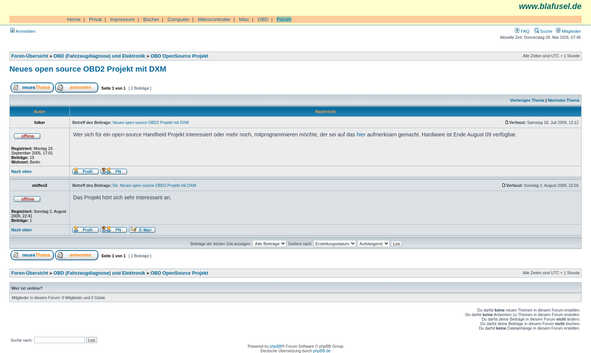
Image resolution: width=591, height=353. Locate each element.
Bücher (151, 19)
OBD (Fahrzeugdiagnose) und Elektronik (99, 56)
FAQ (522, 31)
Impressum (122, 19)
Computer (178, 19)
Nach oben (21, 171)
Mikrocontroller (214, 19)
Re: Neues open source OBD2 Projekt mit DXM (154, 185)
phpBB (276, 346)
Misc (244, 19)
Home (74, 19)
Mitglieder (568, 31)
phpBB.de (322, 350)
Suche (543, 31)
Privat (95, 19)
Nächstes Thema (563, 100)
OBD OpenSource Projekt (179, 56)
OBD (262, 19)
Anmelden (22, 31)
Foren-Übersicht (29, 56)
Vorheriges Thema (527, 100)
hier (361, 134)
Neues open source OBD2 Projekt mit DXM (87, 68)
